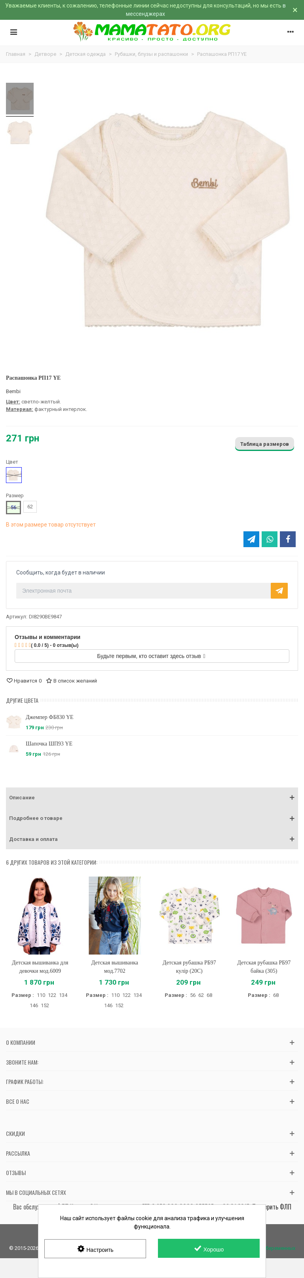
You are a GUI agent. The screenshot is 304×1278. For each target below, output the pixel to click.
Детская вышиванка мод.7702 (114, 967)
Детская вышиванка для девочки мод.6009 (40, 967)
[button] (152, 797)
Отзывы (16, 1172)
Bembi (13, 391)
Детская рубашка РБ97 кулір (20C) (189, 967)
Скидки (15, 1133)
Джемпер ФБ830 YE (50, 717)
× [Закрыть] (295, 9)
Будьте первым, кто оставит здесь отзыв (151, 656)
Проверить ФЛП (271, 1206)
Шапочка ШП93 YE (49, 744)
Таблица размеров (264, 444)
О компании (20, 1042)
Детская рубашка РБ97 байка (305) (264, 967)
